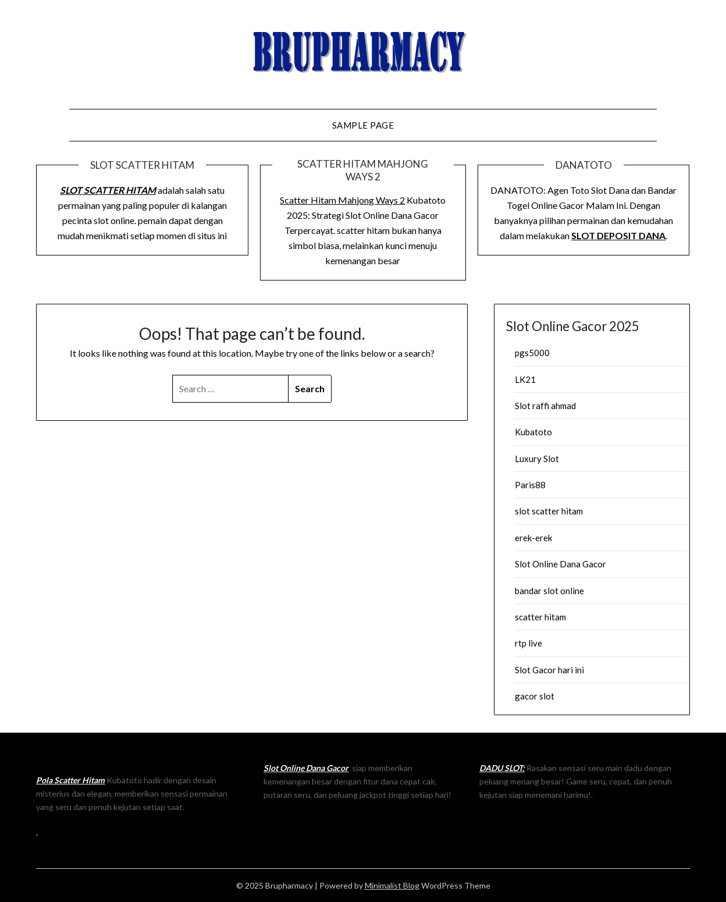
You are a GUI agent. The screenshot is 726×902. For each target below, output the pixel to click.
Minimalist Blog (392, 885)
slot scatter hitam (549, 511)
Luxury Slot (537, 458)
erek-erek (533, 537)
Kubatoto (533, 432)
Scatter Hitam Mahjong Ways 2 (342, 199)
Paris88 (530, 485)
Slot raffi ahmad (545, 405)
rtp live (528, 643)
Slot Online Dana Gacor (560, 564)
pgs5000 (532, 352)
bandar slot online (549, 590)
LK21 (525, 379)
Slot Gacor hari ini (549, 670)
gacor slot (534, 696)
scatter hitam (540, 617)
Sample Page (363, 125)
